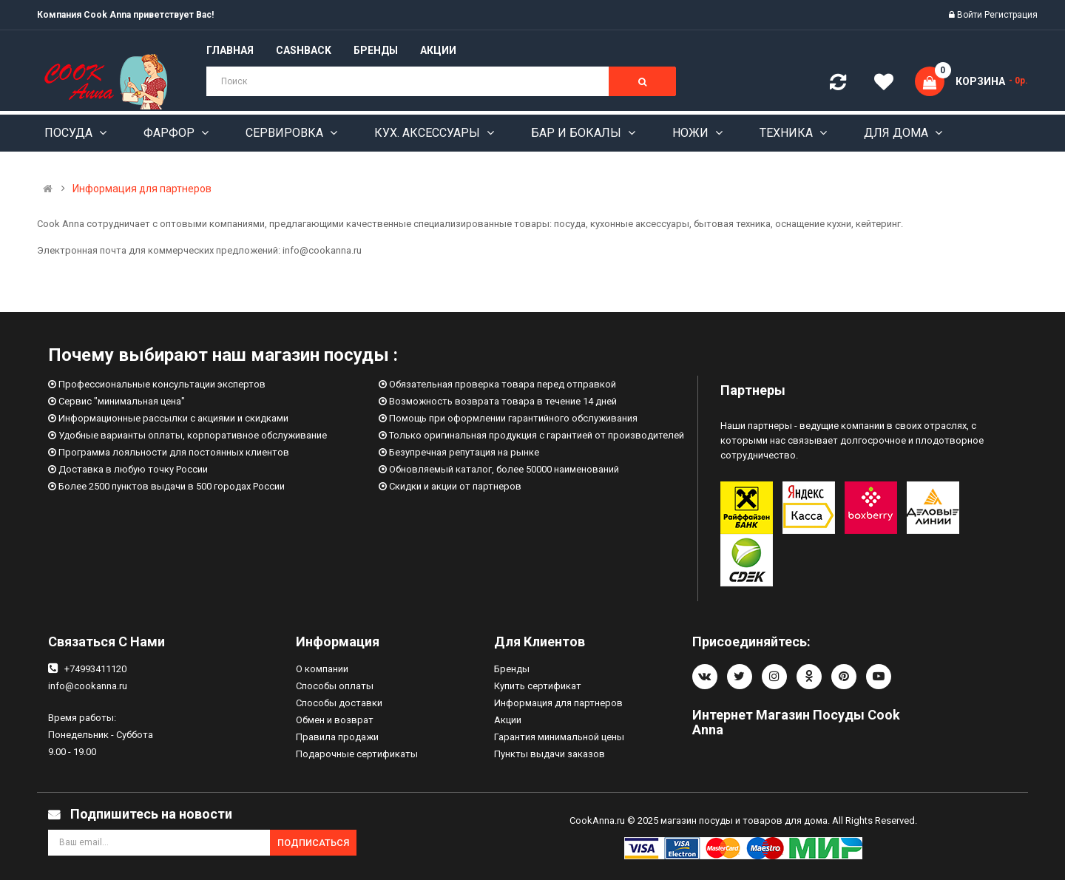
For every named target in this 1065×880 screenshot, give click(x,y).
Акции (507, 719)
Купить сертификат (537, 685)
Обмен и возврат (334, 719)
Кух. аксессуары (428, 133)
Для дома (897, 133)
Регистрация (1011, 15)
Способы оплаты (334, 685)
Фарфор (170, 133)
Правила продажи (337, 736)
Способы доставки (339, 702)
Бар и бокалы (577, 133)
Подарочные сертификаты (357, 753)
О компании (322, 668)
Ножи (691, 133)
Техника (788, 133)
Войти (970, 15)
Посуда (69, 133)
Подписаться (313, 842)
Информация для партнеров (142, 188)
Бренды (512, 668)
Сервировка (286, 133)
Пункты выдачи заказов (549, 753)
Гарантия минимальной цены (559, 736)
